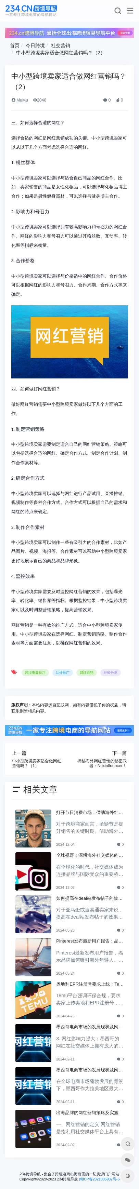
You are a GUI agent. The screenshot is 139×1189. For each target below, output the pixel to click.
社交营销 (60, 45)
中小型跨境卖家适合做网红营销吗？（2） (60, 52)
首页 (15, 45)
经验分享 (110, 672)
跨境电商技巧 (35, 672)
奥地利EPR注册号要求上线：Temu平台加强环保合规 (89, 984)
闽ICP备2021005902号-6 (99, 1179)
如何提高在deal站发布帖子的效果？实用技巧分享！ (87, 899)
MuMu (19, 100)
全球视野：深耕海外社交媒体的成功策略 (89, 856)
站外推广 (63, 672)
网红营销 (86, 672)
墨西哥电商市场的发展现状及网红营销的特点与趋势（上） (89, 1070)
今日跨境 (35, 45)
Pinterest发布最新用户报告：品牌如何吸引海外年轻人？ (89, 941)
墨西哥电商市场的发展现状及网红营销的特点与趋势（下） (89, 1027)
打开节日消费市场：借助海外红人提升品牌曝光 (89, 813)
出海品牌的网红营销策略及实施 (87, 1112)
